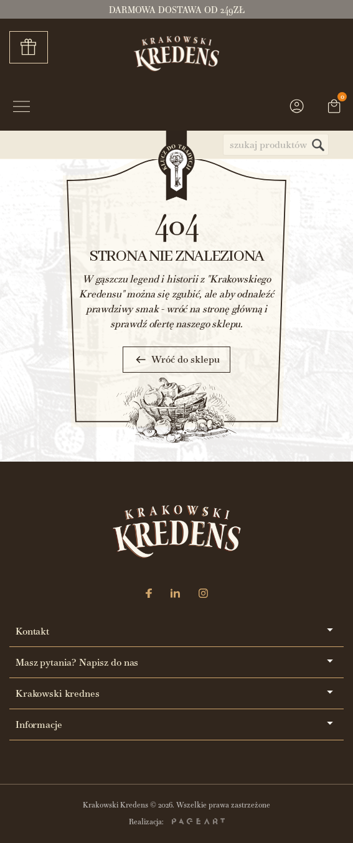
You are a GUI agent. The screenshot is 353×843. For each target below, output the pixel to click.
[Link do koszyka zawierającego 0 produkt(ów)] (334, 107)
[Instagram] (203, 594)
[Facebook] (149, 594)
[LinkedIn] (175, 594)
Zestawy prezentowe (33, 47)
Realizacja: (177, 821)
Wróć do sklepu (176, 359)
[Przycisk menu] (21, 108)
